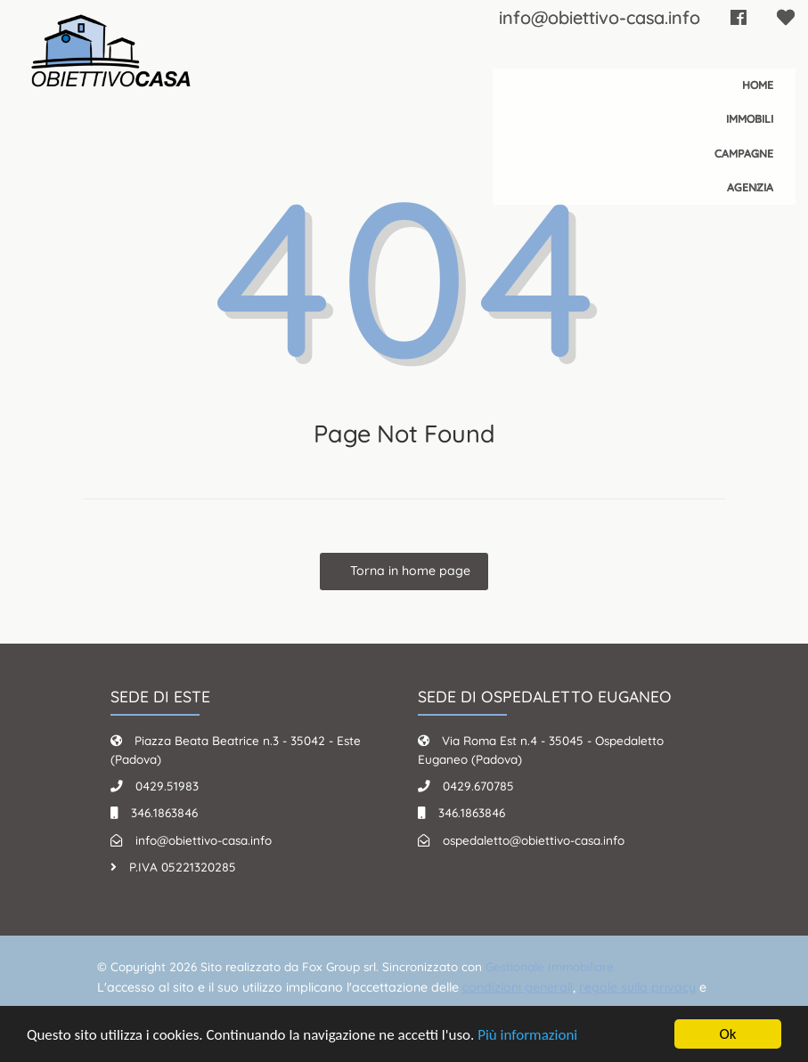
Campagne (743, 153)
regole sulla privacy (637, 987)
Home (757, 85)
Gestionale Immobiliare (550, 966)
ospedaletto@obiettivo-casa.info (533, 839)
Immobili (749, 119)
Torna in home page (408, 571)
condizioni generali (517, 987)
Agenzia (750, 187)
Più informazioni (527, 1035)
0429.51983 (167, 785)
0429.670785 (478, 785)
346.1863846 (164, 812)
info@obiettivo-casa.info (599, 17)
